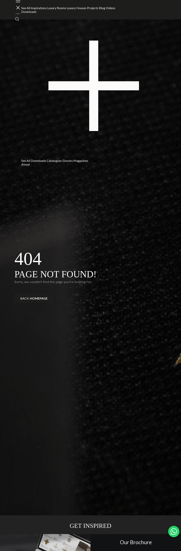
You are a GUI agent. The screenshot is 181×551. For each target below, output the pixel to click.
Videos (110, 8)
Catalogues (54, 160)
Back (34, 298)
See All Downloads (33, 160)
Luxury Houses (76, 8)
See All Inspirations (34, 8)
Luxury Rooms (56, 8)
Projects (92, 8)
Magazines (80, 160)
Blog (102, 8)
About (25, 164)
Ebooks (67, 160)
